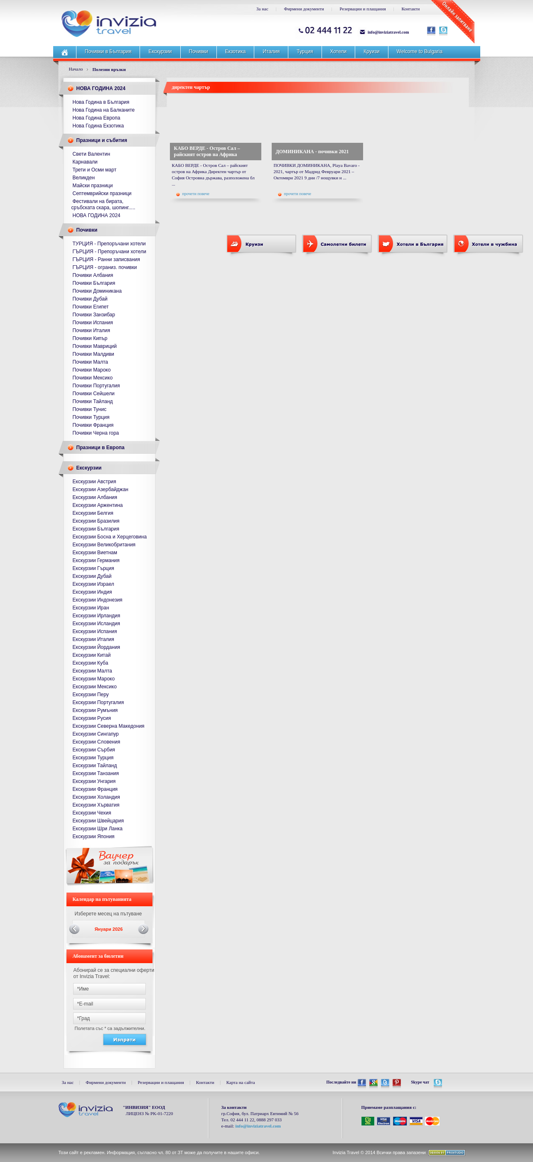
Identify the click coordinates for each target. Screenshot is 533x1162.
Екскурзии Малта (92, 671)
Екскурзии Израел (93, 584)
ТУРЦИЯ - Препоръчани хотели (109, 244)
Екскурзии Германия (96, 560)
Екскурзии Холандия (96, 797)
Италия (271, 51)
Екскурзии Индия (92, 592)
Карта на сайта (240, 1082)
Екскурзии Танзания (96, 773)
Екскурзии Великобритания (104, 545)
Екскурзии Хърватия (96, 805)
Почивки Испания (93, 322)
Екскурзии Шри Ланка (98, 829)
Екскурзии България (96, 529)
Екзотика (235, 51)
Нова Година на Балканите (104, 110)
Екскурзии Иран (91, 608)
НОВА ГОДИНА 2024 (100, 88)
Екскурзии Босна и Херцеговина (110, 537)
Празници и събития (101, 140)
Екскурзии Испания (95, 631)
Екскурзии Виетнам (95, 552)
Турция (305, 51)
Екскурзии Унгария (94, 781)
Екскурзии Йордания (96, 647)
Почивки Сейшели (94, 393)
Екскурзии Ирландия (96, 616)
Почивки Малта (90, 362)
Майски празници (93, 185)
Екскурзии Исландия (96, 623)
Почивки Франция (93, 425)
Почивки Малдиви (93, 354)
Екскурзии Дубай (92, 576)
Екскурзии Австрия (94, 481)
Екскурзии (160, 51)
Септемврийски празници (102, 193)
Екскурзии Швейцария (98, 821)
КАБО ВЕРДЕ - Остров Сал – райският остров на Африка (207, 151)
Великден (84, 178)
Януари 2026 (109, 929)
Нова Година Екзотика (98, 126)
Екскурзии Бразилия (96, 521)
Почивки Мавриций (95, 346)
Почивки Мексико (93, 378)
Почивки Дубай (90, 299)
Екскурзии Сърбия (94, 750)
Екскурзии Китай (92, 655)
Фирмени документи (304, 8)
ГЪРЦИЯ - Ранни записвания (106, 259)
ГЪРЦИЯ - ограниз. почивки (105, 267)
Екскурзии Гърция (93, 568)
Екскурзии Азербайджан (100, 489)
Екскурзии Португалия (98, 702)
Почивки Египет (91, 307)
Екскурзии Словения (96, 742)
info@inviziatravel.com (388, 32)
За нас (262, 8)
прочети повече (192, 193)
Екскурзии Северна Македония (109, 726)
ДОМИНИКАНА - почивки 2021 (312, 151)
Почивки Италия (92, 330)
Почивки (198, 51)
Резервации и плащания (363, 8)
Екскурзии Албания (95, 497)
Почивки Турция (91, 417)
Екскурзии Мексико (95, 687)
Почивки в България (108, 51)
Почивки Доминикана (97, 291)
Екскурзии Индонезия (98, 600)
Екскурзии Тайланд (95, 765)
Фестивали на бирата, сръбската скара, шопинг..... (103, 204)
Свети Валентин (92, 154)
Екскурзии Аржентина (98, 505)
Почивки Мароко (92, 370)
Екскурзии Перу (91, 694)
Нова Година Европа (96, 118)
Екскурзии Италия (93, 639)
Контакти (410, 8)
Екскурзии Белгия (93, 513)
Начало (76, 68)
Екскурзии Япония (94, 836)
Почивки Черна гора (96, 433)
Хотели (338, 51)
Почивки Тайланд (93, 401)
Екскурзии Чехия (92, 813)
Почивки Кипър (90, 338)
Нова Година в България (101, 102)
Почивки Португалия (96, 386)
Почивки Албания (93, 275)
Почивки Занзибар (94, 315)
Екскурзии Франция (95, 789)
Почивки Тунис (90, 409)
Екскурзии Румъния (95, 710)
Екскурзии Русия (92, 718)
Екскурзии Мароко (94, 679)
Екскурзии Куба (90, 663)
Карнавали (85, 162)
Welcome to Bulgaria (420, 51)
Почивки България (94, 283)
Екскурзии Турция (93, 758)
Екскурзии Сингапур (96, 734)
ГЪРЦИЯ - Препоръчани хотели (109, 251)
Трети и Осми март (95, 170)
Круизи (371, 51)
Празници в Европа (100, 447)
